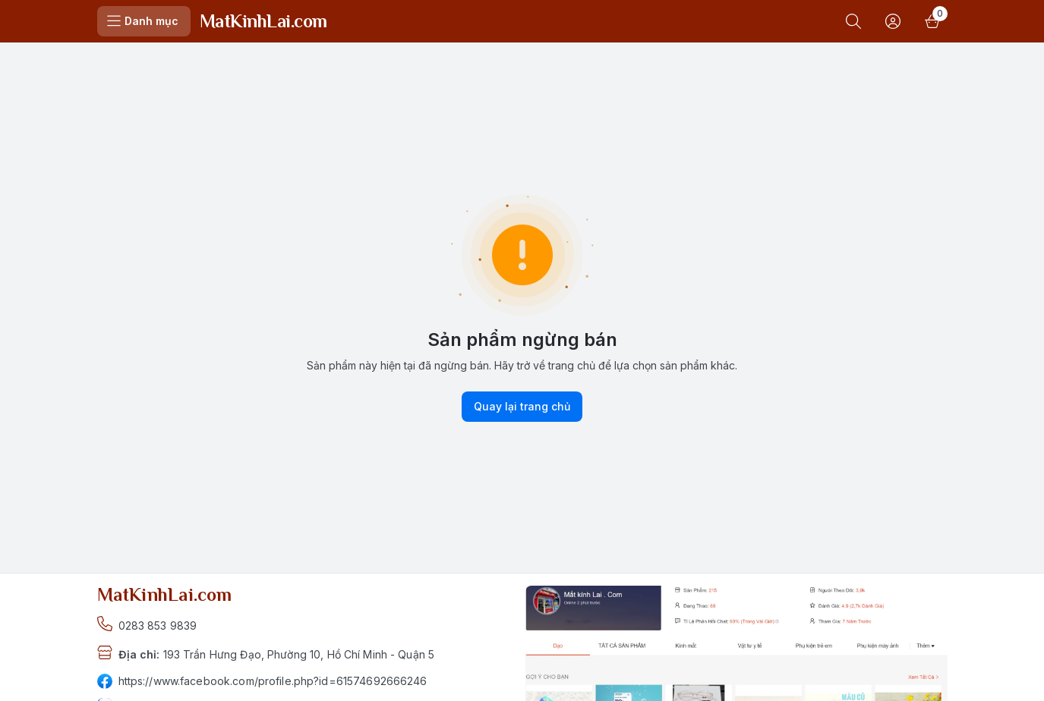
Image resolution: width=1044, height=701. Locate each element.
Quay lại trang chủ (522, 406)
